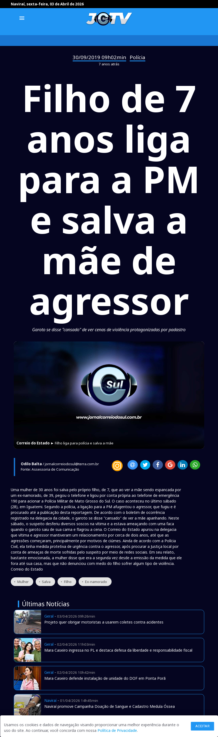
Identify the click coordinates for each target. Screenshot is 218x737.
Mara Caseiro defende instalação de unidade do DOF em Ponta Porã (105, 678)
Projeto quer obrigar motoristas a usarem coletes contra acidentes (103, 622)
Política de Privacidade (117, 730)
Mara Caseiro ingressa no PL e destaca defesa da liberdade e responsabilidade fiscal (118, 650)
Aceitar (202, 726)
